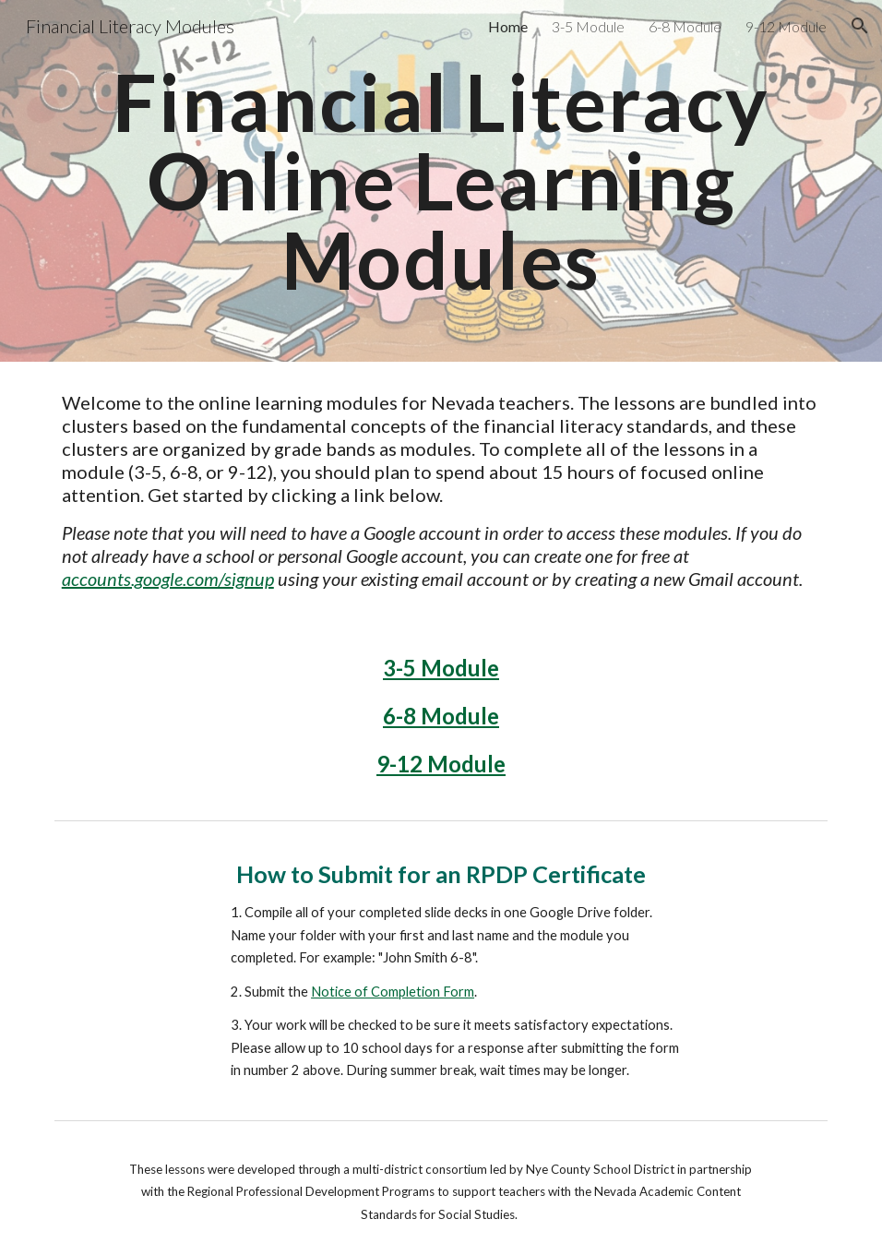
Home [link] (508, 26)
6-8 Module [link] (685, 26)
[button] (860, 26)
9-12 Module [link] (786, 26)
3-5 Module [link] (588, 26)
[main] (441, 180)
